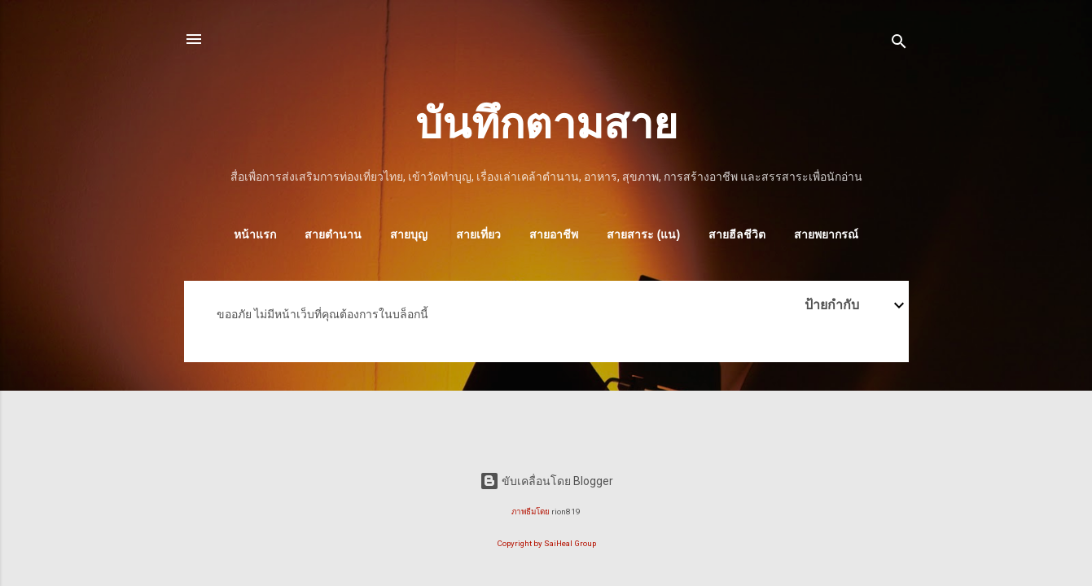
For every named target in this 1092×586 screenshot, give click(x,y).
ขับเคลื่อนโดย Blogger (546, 481)
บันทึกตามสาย (546, 124)
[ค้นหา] (899, 44)
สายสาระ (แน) (643, 234)
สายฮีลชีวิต (736, 234)
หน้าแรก (255, 234)
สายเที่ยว (478, 234)
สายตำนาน (333, 234)
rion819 (566, 511)
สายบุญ (409, 234)
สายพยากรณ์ (826, 234)
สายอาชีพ (553, 234)
